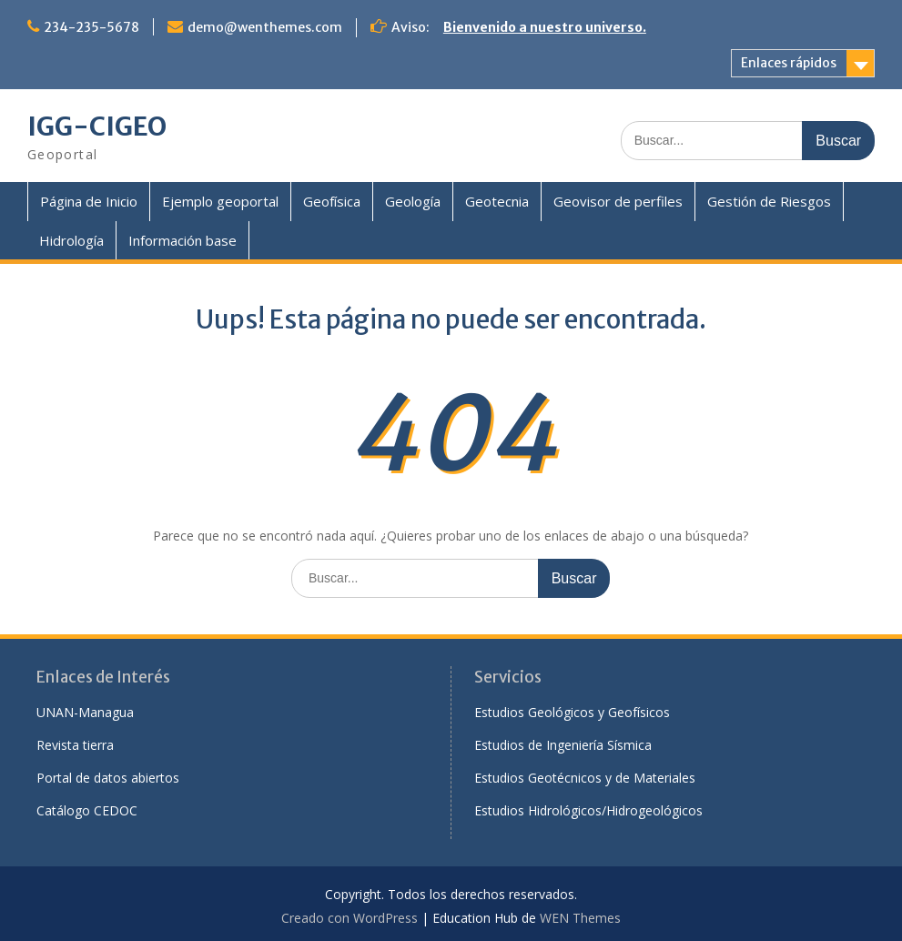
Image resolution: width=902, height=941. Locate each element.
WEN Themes (580, 917)
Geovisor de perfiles (618, 201)
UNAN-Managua (85, 712)
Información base (182, 240)
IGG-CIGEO (97, 126)
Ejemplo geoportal (220, 201)
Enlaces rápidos (788, 63)
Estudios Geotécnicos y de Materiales (584, 777)
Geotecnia (497, 201)
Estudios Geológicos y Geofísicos (572, 712)
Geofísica (331, 201)
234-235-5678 (91, 27)
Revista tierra (75, 745)
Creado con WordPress (349, 917)
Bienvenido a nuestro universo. (544, 27)
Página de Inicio (88, 201)
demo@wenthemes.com (264, 27)
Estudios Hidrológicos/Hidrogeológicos (588, 810)
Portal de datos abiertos (107, 777)
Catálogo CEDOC (86, 810)
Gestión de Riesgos (769, 201)
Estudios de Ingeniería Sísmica (563, 745)
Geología (413, 201)
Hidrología (71, 240)
